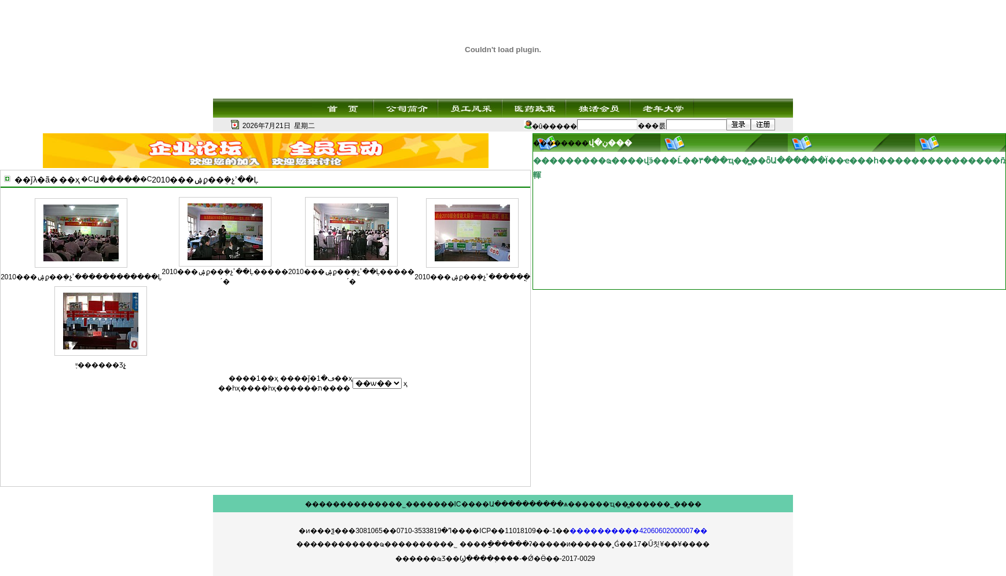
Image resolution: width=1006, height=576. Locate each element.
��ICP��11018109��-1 (510, 531)
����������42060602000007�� (638, 531)
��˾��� (407, 504)
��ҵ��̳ (612, 504)
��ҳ (69, 179)
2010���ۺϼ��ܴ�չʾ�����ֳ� (472, 277)
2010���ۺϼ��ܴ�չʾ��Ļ (205, 179)
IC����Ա (474, 504)
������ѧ (545, 504)
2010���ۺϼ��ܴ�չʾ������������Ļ (81, 277)
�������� (333, 504)
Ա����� (116, 179)
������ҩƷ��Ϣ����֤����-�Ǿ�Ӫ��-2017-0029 (495, 559)
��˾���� (679, 504)
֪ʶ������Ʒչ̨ (100, 365)
